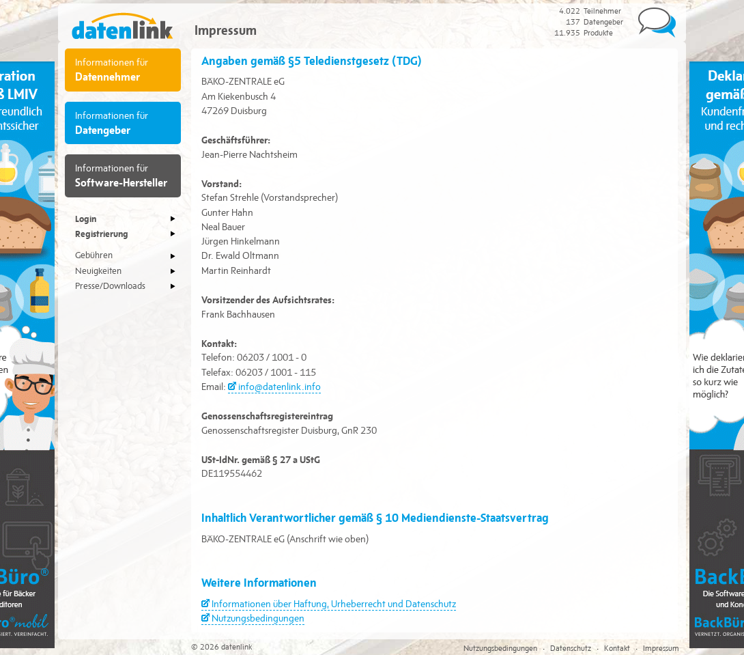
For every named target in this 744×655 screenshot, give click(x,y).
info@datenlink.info (279, 386)
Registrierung (101, 233)
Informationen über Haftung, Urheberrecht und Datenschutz (334, 604)
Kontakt (617, 648)
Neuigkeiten (98, 271)
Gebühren (94, 255)
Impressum (661, 648)
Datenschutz (570, 648)
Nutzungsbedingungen (258, 618)
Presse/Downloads (110, 286)
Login (85, 218)
